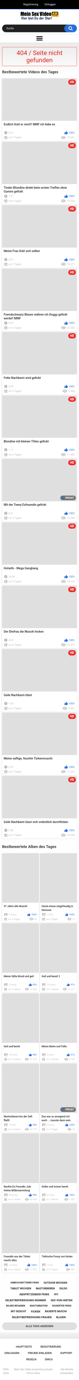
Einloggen (50, 4)
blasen (61, 1317)
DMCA (49, 1359)
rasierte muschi (56, 1311)
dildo (63, 1288)
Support (66, 1353)
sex (56, 1294)
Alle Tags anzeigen (39, 1326)
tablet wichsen (20, 1288)
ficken (35, 1311)
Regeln (31, 1359)
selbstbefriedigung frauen (32, 1317)
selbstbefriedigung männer (25, 1300)
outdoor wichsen (55, 1282)
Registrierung (30, 4)
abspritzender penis (34, 1294)
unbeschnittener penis (24, 1282)
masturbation (39, 1305)
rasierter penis (61, 1305)
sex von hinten (61, 1300)
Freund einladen (40, 1353)
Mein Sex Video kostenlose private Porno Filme (33, 1371)
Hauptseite (24, 1346)
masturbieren (45, 1288)
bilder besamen (15, 1305)
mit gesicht (18, 1311)
